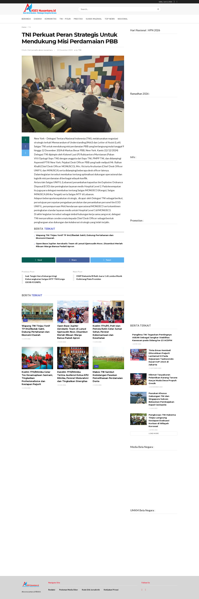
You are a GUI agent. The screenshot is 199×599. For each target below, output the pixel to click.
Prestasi (78, 19)
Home (24, 27)
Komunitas (51, 19)
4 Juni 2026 (26, 388)
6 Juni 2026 (26, 339)
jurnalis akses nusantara (41, 50)
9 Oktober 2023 (155, 368)
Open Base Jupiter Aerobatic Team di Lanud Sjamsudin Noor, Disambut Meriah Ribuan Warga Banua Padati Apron (72, 332)
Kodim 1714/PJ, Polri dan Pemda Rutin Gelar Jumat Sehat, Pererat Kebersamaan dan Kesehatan (107, 332)
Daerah (38, 19)
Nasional (123, 19)
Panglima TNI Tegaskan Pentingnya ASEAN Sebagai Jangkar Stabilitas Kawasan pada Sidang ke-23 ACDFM (152, 337)
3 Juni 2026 (97, 385)
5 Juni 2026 (61, 342)
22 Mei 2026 (136, 344)
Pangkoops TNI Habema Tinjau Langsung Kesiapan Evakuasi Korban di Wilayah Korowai (162, 421)
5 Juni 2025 (153, 408)
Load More (154, 433)
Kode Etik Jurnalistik (91, 590)
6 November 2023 (155, 387)
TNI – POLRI (65, 19)
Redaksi (51, 590)
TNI (29, 27)
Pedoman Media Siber (68, 590)
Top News (110, 19)
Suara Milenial (94, 19)
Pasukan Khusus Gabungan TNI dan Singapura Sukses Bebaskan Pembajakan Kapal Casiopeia (161, 399)
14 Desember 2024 (65, 50)
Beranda (26, 19)
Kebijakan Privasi (111, 590)
